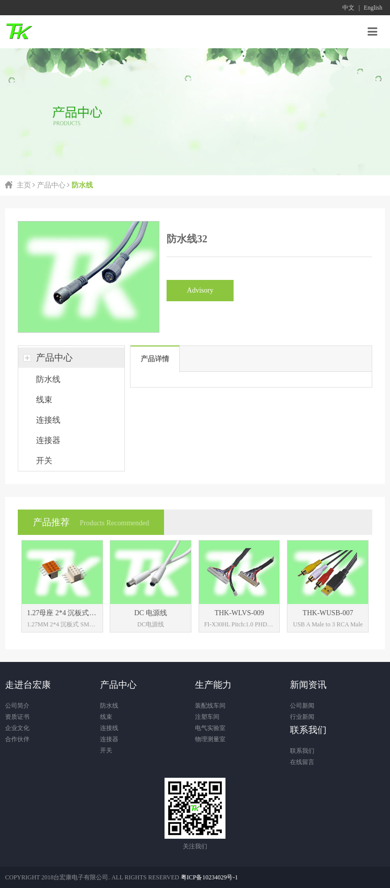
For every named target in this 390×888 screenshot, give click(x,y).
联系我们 (302, 750)
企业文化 (17, 728)
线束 (44, 399)
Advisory (200, 290)
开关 (44, 460)
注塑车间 (207, 716)
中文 (348, 7)
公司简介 (17, 705)
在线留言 (302, 762)
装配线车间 (210, 705)
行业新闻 (302, 716)
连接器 (48, 440)
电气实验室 (210, 728)
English (373, 7)
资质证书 (17, 716)
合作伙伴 (17, 739)
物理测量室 (210, 739)
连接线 (48, 420)
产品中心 (51, 185)
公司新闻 (302, 705)
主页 (24, 185)
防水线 (48, 379)
